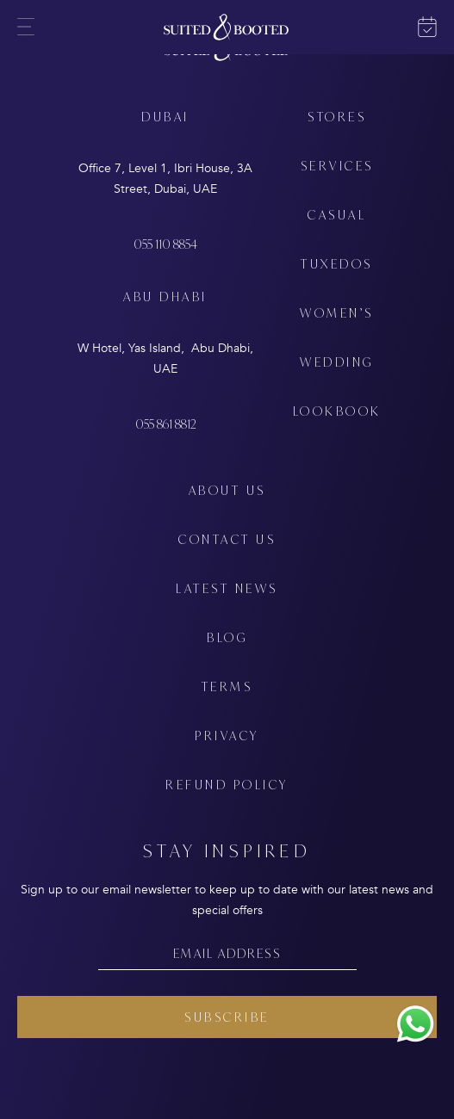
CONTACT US (227, 539)
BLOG (227, 637)
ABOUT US (227, 490)
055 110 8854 (165, 244)
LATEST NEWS (227, 588)
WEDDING (337, 362)
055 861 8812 (165, 424)
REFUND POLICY (227, 784)
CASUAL (337, 214)
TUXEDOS (337, 264)
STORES (337, 116)
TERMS (227, 686)
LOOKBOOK (337, 411)
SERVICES (337, 165)
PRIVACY (227, 735)
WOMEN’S (337, 313)
